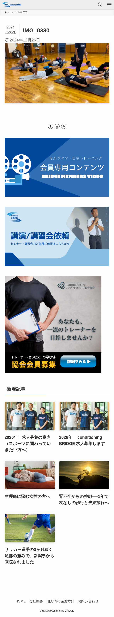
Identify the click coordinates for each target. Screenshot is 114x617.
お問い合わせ (88, 601)
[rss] (63, 126)
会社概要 (36, 601)
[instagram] (57, 126)
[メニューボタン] (109, 4)
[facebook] (50, 126)
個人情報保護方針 (60, 601)
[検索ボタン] (100, 4)
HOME (20, 601)
